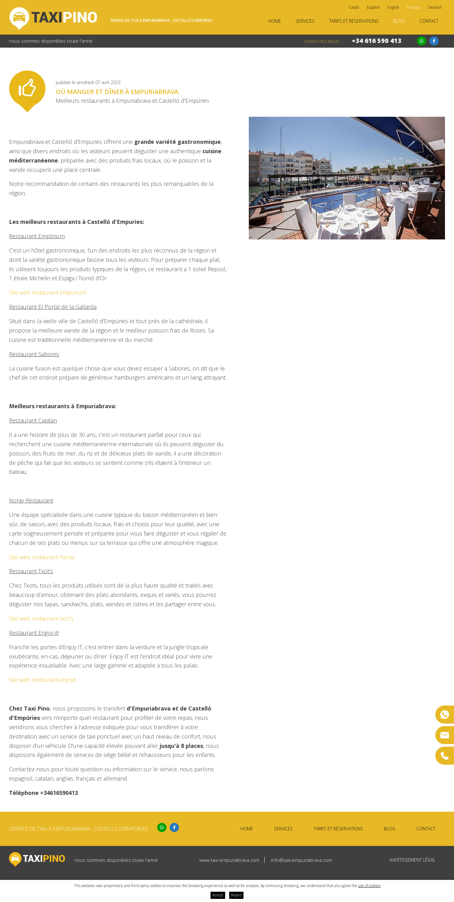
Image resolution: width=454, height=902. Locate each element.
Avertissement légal (412, 860)
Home (274, 21)
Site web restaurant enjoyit (42, 679)
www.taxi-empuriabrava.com (229, 860)
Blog (399, 21)
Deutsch (435, 7)
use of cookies (369, 885)
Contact (428, 21)
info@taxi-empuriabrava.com (301, 860)
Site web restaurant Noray (42, 557)
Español (373, 7)
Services (305, 21)
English (393, 7)
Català (354, 7)
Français (413, 7)
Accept (217, 895)
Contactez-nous (321, 41)
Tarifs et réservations (354, 21)
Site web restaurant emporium (47, 292)
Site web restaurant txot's (41, 618)
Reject (236, 895)
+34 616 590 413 (376, 40)
